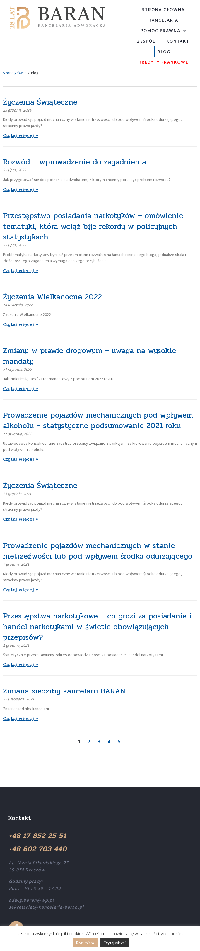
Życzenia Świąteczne (40, 102)
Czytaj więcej (114, 942)
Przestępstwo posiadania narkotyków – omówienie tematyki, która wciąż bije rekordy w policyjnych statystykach (93, 226)
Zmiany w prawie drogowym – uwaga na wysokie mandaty (89, 356)
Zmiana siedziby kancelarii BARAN (64, 691)
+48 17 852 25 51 (37, 835)
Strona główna (15, 72)
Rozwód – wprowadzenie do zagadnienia (74, 162)
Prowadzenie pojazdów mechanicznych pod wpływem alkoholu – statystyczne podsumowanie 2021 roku (98, 420)
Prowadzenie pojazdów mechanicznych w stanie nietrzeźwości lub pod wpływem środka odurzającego (97, 551)
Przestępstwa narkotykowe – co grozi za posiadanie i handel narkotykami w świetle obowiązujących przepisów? (97, 626)
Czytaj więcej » (20, 135)
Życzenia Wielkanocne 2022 (52, 297)
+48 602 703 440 (38, 849)
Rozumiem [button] (85, 942)
